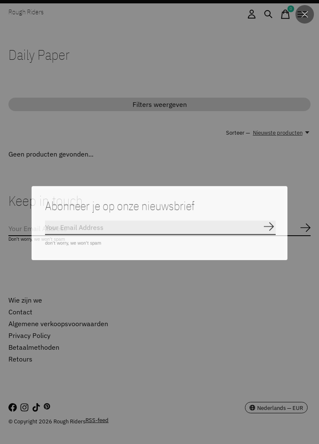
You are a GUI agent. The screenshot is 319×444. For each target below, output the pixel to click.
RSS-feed (97, 420)
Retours (20, 359)
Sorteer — (238, 132)
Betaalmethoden (33, 347)
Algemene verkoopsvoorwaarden (58, 323)
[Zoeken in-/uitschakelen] (268, 14)
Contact (20, 312)
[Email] (159, 229)
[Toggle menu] (302, 14)
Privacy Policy (29, 335)
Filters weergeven (160, 104)
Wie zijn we (25, 300)
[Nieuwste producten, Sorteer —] (282, 132)
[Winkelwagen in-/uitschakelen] (285, 14)
